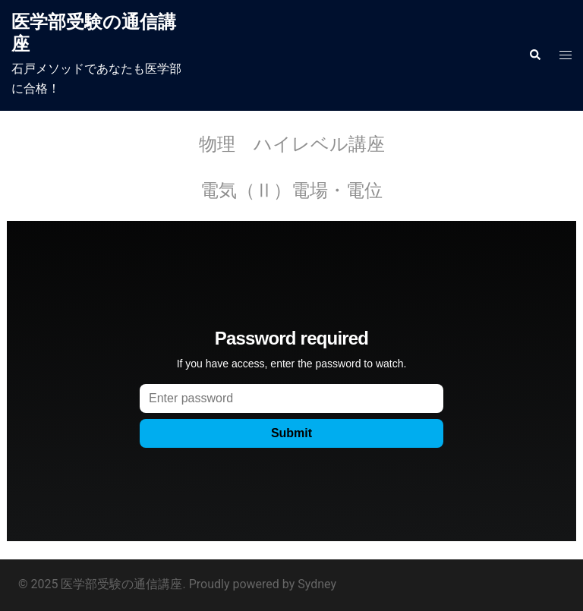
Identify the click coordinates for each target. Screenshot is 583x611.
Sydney (317, 584)
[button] (534, 55)
